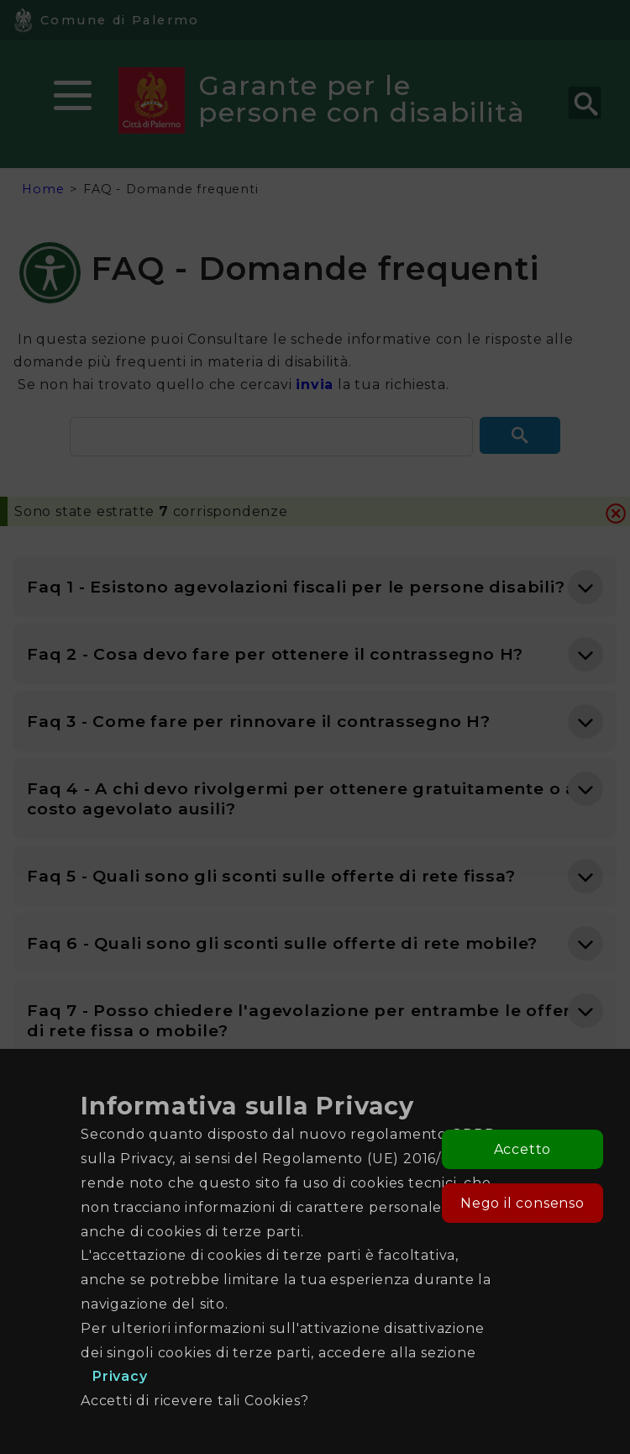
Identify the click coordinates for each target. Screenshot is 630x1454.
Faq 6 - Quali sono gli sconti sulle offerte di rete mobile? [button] (282, 943)
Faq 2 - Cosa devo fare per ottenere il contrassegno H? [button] (275, 654)
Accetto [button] (523, 1149)
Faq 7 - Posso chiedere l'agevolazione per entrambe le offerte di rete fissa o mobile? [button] (308, 1020)
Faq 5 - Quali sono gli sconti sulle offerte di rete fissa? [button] (271, 876)
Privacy (120, 1376)
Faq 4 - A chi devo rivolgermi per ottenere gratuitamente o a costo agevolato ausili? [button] (301, 798)
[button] (520, 435)
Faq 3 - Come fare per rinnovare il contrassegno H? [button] (259, 721)
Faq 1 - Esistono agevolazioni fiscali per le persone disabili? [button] (296, 587)
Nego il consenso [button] (522, 1203)
